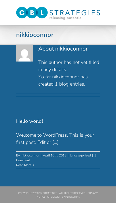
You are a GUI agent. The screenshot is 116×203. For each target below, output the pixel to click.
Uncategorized (80, 155)
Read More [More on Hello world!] (23, 165)
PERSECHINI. (72, 196)
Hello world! (29, 121)
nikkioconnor (30, 155)
